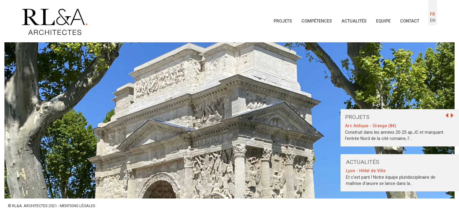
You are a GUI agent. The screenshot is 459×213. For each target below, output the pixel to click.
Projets (283, 21)
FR (432, 14)
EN (432, 20)
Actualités (354, 21)
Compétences (316, 21)
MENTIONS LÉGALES (77, 206)
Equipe (383, 21)
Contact (409, 21)
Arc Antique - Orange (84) (370, 125)
